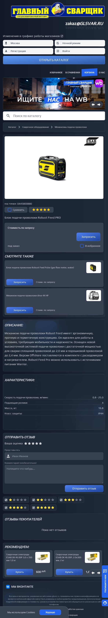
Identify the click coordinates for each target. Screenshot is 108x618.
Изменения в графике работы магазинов (31, 36)
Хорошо (50, 612)
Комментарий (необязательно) (21, 463)
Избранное (56, 72)
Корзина (89, 72)
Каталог (12, 127)
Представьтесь (12, 450)
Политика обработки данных (69, 609)
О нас (102, 72)
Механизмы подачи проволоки (71, 127)
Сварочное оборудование (35, 127)
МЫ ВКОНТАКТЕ (22, 586)
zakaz (84, 23)
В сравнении (72, 72)
